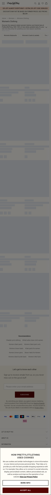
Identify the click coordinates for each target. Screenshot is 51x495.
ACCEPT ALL (25, 491)
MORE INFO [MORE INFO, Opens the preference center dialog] (25, 484)
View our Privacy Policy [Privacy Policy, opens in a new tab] (29, 478)
